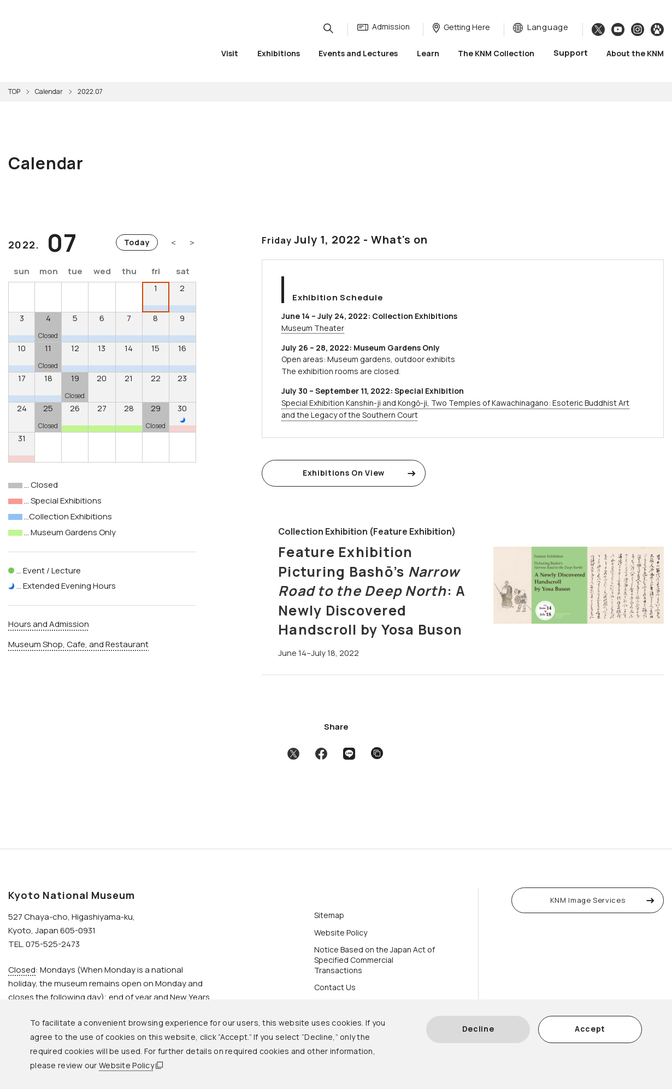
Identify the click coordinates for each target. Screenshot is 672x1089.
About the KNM (635, 54)
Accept (590, 1028)
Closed (22, 969)
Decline (478, 1028)
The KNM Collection (496, 54)
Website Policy (126, 1065)
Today (137, 242)
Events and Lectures (358, 54)
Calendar (49, 91)
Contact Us (335, 987)
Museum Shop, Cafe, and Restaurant (78, 644)
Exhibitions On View (344, 472)
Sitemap (329, 915)
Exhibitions (278, 54)
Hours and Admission (48, 624)
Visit (229, 54)
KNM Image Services (588, 900)
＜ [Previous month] (173, 242)
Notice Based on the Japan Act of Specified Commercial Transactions (374, 959)
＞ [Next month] (192, 242)
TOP (14, 91)
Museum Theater (312, 328)
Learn (428, 54)
